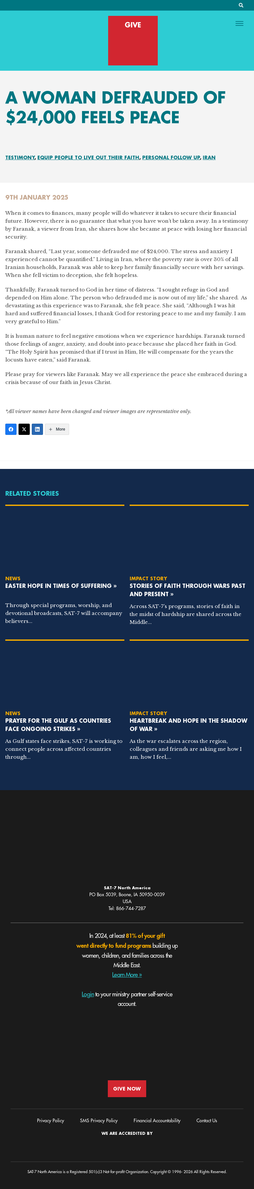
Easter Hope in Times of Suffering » (61, 585)
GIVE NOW (127, 1089)
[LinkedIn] (37, 429)
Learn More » (127, 975)
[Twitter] (24, 429)
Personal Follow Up (171, 157)
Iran (209, 157)
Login (88, 994)
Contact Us (206, 1120)
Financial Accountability (157, 1120)
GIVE (133, 24)
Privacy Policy (50, 1120)
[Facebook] (11, 429)
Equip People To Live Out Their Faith (88, 157)
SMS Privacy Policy (99, 1120)
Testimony (20, 157)
